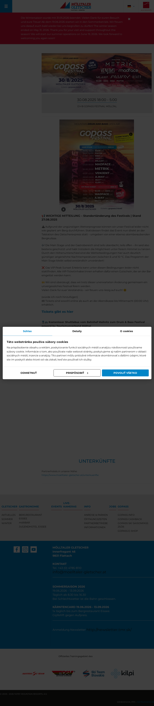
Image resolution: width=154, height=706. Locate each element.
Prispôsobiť (77, 372)
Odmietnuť (29, 372)
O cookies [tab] (126, 331)
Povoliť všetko (125, 372)
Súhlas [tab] (27, 331)
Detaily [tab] (77, 331)
